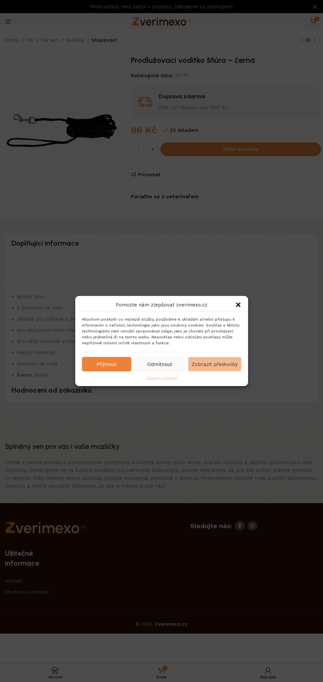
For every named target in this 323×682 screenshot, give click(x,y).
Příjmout (106, 364)
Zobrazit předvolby (215, 364)
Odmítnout (159, 364)
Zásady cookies (161, 378)
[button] (238, 305)
